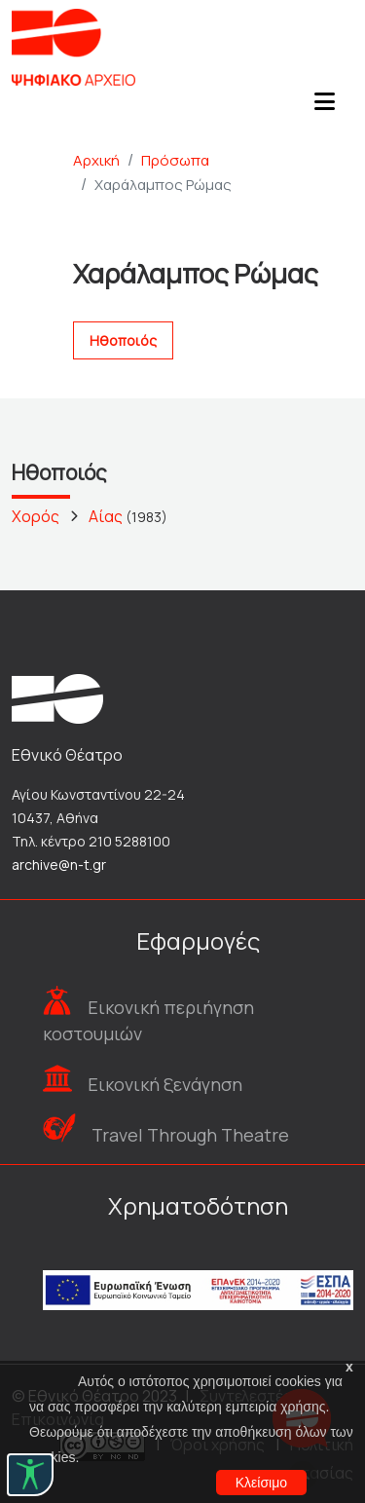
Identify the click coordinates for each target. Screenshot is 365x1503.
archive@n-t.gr (59, 864)
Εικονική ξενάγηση (165, 1084)
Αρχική (96, 160)
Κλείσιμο (261, 1482)
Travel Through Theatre (190, 1134)
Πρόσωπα (175, 160)
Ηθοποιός (123, 340)
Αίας (106, 516)
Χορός (35, 516)
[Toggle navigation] (324, 107)
